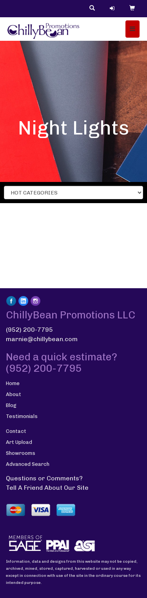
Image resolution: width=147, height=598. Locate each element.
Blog (11, 405)
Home (13, 383)
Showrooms (20, 453)
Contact (16, 431)
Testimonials (22, 416)
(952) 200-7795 (29, 329)
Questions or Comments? (44, 478)
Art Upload (19, 442)
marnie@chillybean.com (42, 339)
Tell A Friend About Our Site (47, 487)
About (13, 394)
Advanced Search (27, 464)
